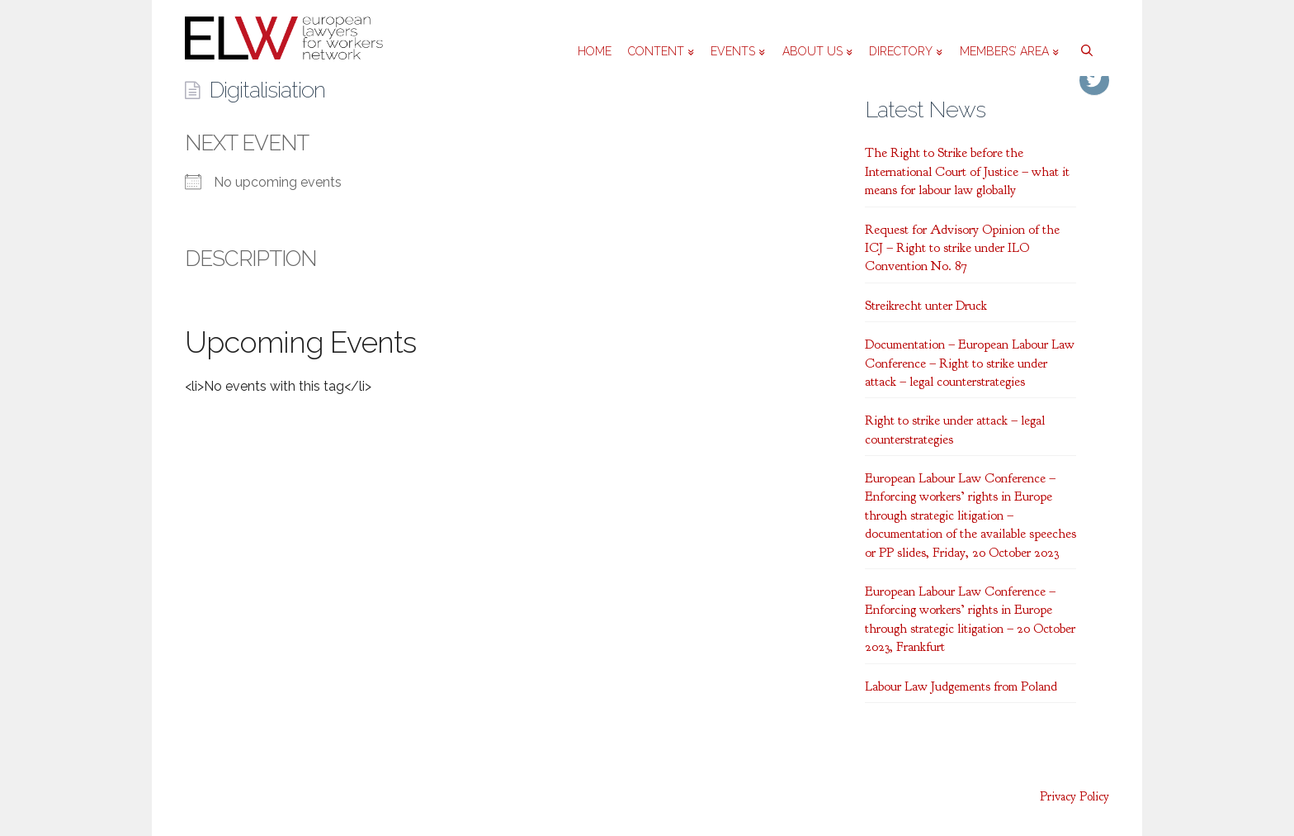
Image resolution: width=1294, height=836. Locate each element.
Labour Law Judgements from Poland (961, 686)
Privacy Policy (1074, 797)
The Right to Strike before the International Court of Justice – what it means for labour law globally (967, 171)
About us (817, 51)
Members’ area (1009, 51)
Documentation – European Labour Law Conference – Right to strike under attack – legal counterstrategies (969, 363)
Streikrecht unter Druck (926, 305)
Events (738, 51)
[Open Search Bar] (1084, 38)
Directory (905, 51)
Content (661, 51)
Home (595, 51)
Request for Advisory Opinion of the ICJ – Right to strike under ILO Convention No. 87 (962, 248)
